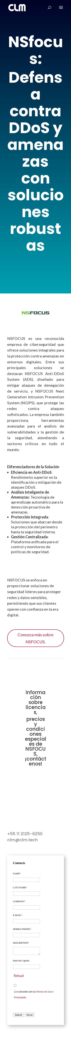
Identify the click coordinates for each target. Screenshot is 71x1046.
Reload (19, 976)
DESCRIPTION (21, 943)
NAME (17, 873)
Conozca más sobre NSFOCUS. (35, 638)
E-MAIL (17, 915)
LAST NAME (20, 887)
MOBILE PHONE (22, 929)
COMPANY (19, 901)
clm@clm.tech (22, 840)
